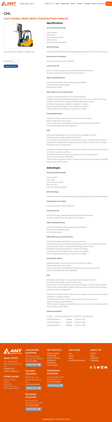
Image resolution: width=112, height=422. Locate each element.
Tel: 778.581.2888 (32, 405)
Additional (52, 365)
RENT (47, 3)
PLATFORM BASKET (77, 361)
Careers (94, 358)
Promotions (65, 3)
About (94, 3)
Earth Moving (53, 358)
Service (79, 3)
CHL (70, 353)
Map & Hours (33, 365)
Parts (73, 3)
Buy (52, 3)
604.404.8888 (31, 361)
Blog (92, 356)
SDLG (71, 358)
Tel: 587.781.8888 (54, 382)
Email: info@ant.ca (11, 371)
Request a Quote (11, 66)
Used (57, 3)
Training (87, 3)
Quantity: (7, 61)
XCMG (71, 356)
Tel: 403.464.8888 (32, 384)
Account (101, 3)
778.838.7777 (9, 369)
